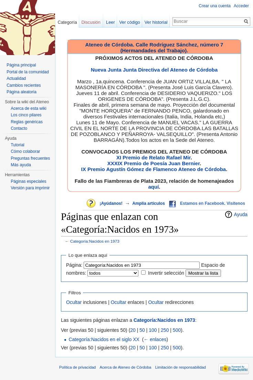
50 (142, 330)
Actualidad (16, 78)
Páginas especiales (28, 181)
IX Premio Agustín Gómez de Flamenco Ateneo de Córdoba (153, 169)
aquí (153, 187)
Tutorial (17, 144)
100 (153, 330)
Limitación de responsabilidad (180, 367)
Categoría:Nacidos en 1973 (94, 241)
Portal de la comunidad (28, 72)
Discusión (90, 22)
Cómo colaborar (25, 151)
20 (133, 330)
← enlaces (155, 339)
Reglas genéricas (27, 121)
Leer (110, 22)
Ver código (129, 22)
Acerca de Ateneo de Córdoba (125, 367)
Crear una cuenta (215, 5)
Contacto (19, 128)
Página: (74, 265)
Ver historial (156, 22)
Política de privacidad (77, 367)
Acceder (241, 5)
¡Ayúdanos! (110, 203)
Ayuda (240, 214)
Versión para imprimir (30, 188)
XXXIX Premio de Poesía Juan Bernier (153, 163)
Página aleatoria (21, 91)
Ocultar (74, 302)
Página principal (21, 65)
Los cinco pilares (26, 115)
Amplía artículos (148, 203)
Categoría (67, 22)
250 (165, 330)
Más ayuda (21, 164)
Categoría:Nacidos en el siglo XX (103, 339)
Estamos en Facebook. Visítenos (212, 203)
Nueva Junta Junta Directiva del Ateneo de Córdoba (154, 70)
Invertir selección (166, 273)
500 (177, 330)
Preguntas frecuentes (30, 158)
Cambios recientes (24, 85)
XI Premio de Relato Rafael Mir (153, 157)
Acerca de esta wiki (28, 108)
